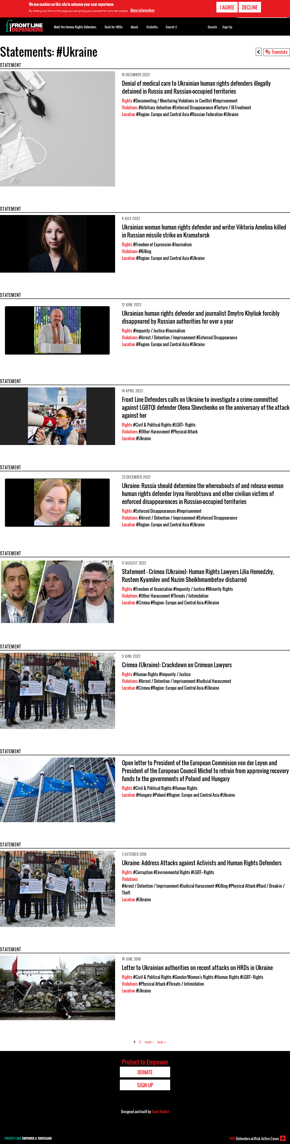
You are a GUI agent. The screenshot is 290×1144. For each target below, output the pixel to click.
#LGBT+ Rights (184, 425)
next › (149, 1042)
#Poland (159, 795)
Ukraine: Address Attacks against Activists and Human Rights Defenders (202, 862)
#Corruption (143, 872)
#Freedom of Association (152, 589)
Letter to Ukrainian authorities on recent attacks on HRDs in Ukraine (197, 967)
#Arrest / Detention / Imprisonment (167, 337)
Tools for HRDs (113, 26)
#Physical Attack (184, 432)
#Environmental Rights (172, 872)
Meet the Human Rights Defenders (75, 26)
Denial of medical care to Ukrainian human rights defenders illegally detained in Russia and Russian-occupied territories (196, 87)
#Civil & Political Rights (152, 425)
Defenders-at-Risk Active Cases (254, 1138)
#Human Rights (145, 674)
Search (171, 26)
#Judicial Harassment (213, 681)
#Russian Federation (206, 114)
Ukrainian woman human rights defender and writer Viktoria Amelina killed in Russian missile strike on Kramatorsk (204, 231)
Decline (250, 7)
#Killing (145, 251)
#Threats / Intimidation (189, 596)
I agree (227, 7)
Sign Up (227, 27)
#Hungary (144, 795)
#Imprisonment (225, 101)
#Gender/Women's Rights (192, 977)
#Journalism (182, 244)
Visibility (152, 26)
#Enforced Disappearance (192, 107)
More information (142, 10)
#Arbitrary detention (155, 107)
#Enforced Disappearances (154, 511)
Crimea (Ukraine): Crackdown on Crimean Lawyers (177, 664)
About (134, 26)
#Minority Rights (219, 589)
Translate (280, 52)
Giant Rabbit (160, 1111)
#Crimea (143, 603)
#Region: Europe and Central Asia (162, 114)
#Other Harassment (154, 432)
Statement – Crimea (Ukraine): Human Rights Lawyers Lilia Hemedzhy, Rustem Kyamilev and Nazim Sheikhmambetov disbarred (198, 575)
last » (161, 1042)
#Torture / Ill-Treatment (232, 107)
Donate (212, 27)
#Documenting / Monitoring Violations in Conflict (172, 101)
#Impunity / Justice (149, 331)
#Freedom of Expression (152, 244)
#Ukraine (231, 114)
